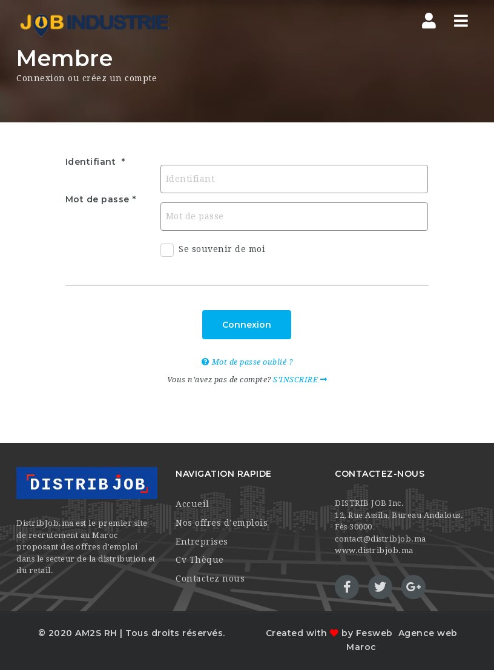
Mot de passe (97, 199)
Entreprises (202, 541)
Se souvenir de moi (212, 252)
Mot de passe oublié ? (247, 362)
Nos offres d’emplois (222, 523)
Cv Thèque (200, 560)
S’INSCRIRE (300, 379)
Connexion (246, 324)
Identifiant (92, 161)
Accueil (192, 504)
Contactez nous (210, 578)
